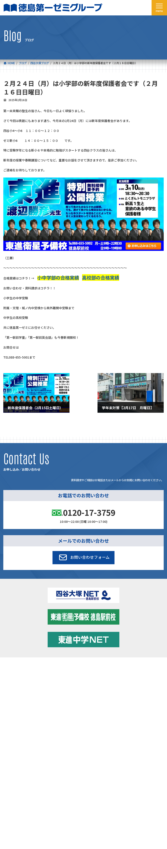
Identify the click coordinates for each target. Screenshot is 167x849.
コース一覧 (9, 669)
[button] (83, 557)
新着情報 (89, 669)
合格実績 (8, 679)
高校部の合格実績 (100, 277)
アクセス (89, 689)
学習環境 (89, 679)
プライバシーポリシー (149, 741)
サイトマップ (125, 741)
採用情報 (8, 699)
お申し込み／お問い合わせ (99, 699)
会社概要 (8, 689)
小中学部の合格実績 (58, 277)
